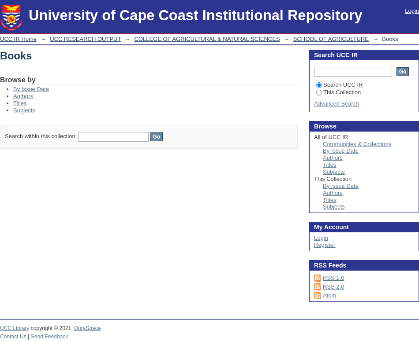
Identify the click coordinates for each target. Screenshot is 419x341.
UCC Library (14, 328)
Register (324, 245)
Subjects (24, 110)
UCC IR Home (18, 39)
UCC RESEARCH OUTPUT (85, 39)
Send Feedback (49, 337)
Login (412, 10)
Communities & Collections (357, 144)
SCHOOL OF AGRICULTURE (331, 39)
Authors (23, 96)
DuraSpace (87, 328)
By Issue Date (31, 89)
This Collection (338, 92)
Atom (329, 295)
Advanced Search (336, 103)
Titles (20, 103)
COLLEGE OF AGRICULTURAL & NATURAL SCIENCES (207, 39)
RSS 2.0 (333, 286)
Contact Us (13, 337)
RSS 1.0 (333, 278)
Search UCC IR (339, 84)
